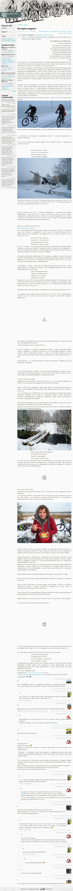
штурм (69, 33)
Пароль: (5, 32)
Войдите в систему (23, 674)
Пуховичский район (44, 31)
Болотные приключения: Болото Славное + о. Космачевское (7, 87)
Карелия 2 (10, 52)
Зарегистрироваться (9, 39)
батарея (64, 31)
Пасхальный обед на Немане (8, 77)
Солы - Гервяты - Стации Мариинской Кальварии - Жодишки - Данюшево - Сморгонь (8, 61)
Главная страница (22, 25)
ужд (65, 33)
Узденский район (55, 31)
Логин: (4, 28)
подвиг (61, 33)
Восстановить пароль (9, 41)
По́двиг (23, 37)
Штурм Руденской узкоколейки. (44, 35)
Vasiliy (24, 793)
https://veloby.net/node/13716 (34, 672)
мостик (69, 31)
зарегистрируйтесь (37, 674)
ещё (13, 91)
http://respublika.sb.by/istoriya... (25, 228)
